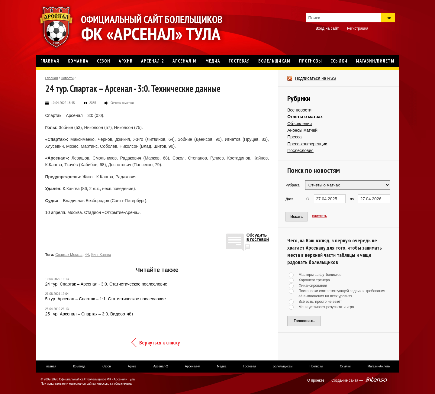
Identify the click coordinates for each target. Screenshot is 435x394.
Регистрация (357, 28)
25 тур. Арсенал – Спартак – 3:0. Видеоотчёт (89, 314)
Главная (51, 78)
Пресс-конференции (307, 143)
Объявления (299, 123)
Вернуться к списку (159, 342)
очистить (319, 216)
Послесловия (300, 150)
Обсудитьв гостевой (257, 237)
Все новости (299, 110)
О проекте (315, 380)
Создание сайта (344, 380)
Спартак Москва (68, 255)
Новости (67, 78)
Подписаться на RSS (315, 78)
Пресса (294, 136)
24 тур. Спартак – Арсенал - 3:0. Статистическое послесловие (106, 284)
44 (87, 255)
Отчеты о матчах (305, 116)
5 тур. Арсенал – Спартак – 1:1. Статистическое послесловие (105, 298)
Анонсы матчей (302, 130)
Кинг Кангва (101, 255)
